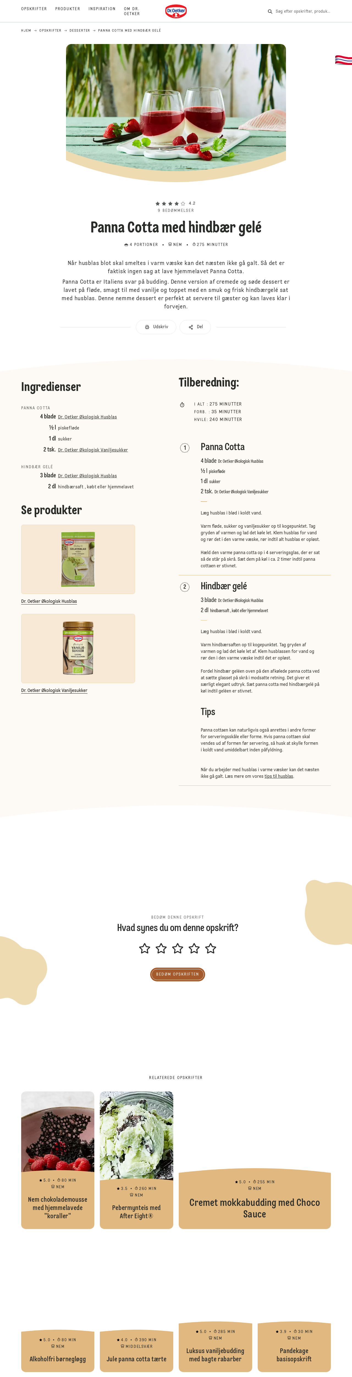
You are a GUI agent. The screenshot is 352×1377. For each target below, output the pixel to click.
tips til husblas (279, 776)
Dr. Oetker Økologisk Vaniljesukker (93, 450)
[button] (176, 194)
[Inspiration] (106, 12)
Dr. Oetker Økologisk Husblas (87, 417)
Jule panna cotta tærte (136, 1303)
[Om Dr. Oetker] (136, 12)
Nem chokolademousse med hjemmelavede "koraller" (58, 1160)
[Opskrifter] (38, 12)
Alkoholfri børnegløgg (58, 1303)
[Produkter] (72, 12)
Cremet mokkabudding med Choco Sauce (255, 1160)
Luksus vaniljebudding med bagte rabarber (215, 1303)
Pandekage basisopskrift (294, 1303)
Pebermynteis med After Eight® (136, 1160)
